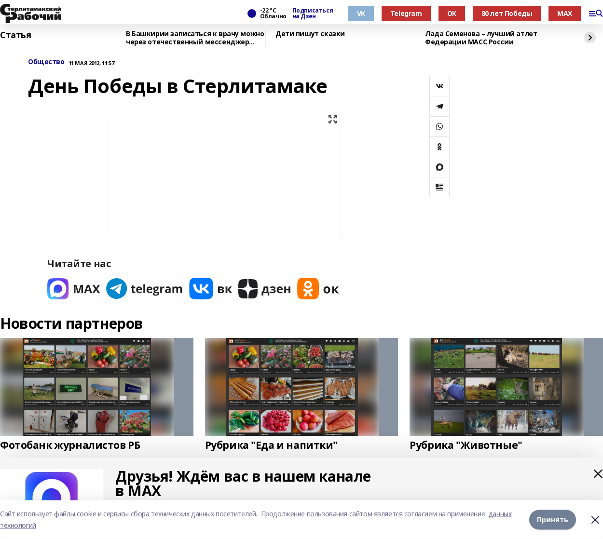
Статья (15, 35)
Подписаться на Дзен (312, 13)
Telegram (406, 13)
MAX (564, 13)
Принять (552, 519)
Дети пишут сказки (310, 34)
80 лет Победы (507, 13)
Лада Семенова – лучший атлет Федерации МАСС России (481, 38)
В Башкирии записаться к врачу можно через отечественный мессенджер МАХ (195, 38)
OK (451, 13)
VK (361, 13)
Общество (46, 62)
